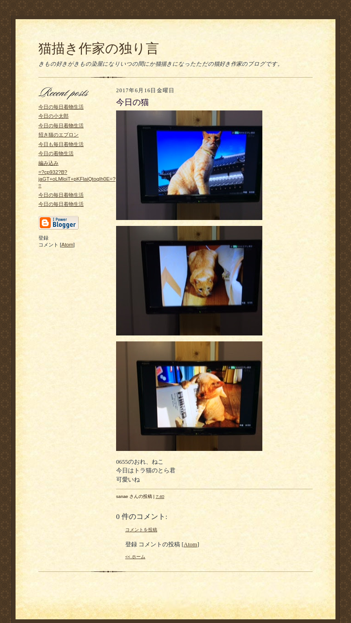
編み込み (48, 163)
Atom (67, 244)
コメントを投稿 (141, 529)
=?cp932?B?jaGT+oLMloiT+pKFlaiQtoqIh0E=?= (77, 178)
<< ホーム (135, 556)
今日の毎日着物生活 (61, 107)
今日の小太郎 (53, 116)
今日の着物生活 (56, 153)
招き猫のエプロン (58, 134)
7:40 (160, 496)
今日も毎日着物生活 (61, 144)
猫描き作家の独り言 (98, 48)
